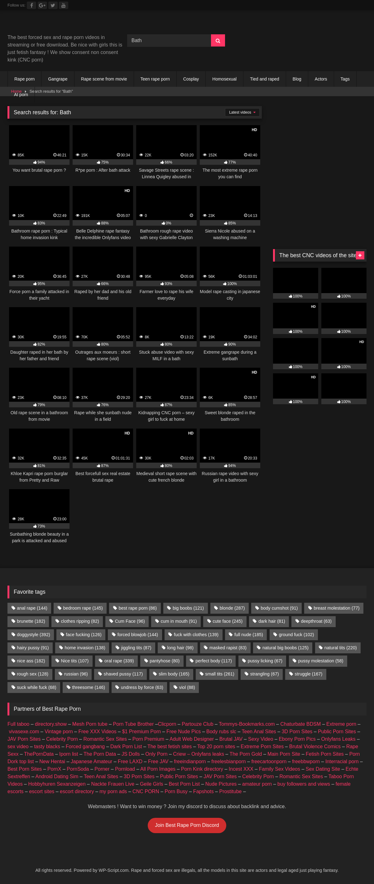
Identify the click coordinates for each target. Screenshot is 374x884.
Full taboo (18, 724)
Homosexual (224, 78)
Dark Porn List (126, 746)
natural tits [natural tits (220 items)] (340, 647)
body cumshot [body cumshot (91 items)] (279, 608)
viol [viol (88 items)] (187, 687)
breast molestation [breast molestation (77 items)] (336, 608)
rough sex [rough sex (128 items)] (32, 673)
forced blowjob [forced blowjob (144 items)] (137, 634)
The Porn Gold (245, 754)
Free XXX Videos (97, 731)
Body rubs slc (221, 731)
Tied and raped (264, 78)
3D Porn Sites (297, 731)
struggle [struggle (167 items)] (309, 673)
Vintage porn (59, 731)
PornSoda (78, 769)
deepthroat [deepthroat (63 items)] (316, 621)
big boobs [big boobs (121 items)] (188, 608)
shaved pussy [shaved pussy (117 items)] (123, 673)
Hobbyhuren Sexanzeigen (56, 784)
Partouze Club (197, 724)
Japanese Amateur (91, 761)
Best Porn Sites (24, 769)
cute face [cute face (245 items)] (227, 621)
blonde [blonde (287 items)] (232, 608)
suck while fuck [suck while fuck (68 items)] (36, 687)
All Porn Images (157, 769)
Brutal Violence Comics (315, 746)
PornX (54, 769)
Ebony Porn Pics (297, 739)
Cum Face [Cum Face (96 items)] (130, 621)
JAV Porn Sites (24, 739)
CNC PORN (145, 791)
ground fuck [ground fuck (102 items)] (296, 634)
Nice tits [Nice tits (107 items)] (75, 660)
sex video (18, 746)
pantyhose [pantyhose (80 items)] (165, 660)
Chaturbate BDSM (300, 724)
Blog (297, 78)
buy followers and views (303, 784)
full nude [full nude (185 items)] (248, 634)
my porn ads (113, 791)
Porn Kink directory (202, 769)
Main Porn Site (283, 754)
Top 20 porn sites (216, 746)
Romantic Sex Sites (105, 739)
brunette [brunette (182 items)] (31, 621)
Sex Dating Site (323, 769)
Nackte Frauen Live (112, 784)
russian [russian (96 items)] (76, 673)
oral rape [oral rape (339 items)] (119, 660)
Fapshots (203, 791)
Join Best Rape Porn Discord (187, 825)
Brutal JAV (230, 739)
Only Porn (156, 754)
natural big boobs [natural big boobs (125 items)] (285, 647)
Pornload (125, 769)
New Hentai (52, 761)
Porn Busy (176, 791)
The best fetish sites (169, 746)
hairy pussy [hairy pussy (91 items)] (33, 647)
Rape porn (24, 78)
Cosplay (191, 78)
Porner (101, 769)
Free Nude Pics (183, 731)
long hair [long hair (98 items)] (180, 647)
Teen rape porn (155, 78)
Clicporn (167, 724)
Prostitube (230, 791)
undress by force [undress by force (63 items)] (142, 687)
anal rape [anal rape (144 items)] (32, 608)
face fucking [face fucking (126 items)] (84, 634)
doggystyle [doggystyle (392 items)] (33, 634)
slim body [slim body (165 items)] (174, 673)
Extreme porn (341, 724)
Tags (345, 78)
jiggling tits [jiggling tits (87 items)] (136, 647)
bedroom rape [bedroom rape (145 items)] (83, 608)
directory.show (51, 724)
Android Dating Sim (57, 776)
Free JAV (158, 761)
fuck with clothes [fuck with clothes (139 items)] (196, 634)
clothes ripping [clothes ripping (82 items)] (80, 621)
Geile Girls (151, 784)
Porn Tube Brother (133, 724)
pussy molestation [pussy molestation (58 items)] (320, 660)
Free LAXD (130, 761)
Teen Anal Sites (259, 731)
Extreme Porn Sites (262, 746)
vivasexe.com (24, 731)
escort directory (77, 791)
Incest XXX (241, 769)
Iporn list (68, 754)
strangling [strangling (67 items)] (264, 673)
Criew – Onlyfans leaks (198, 754)
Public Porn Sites (337, 731)
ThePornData (39, 754)
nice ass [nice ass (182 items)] (31, 660)
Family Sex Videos (279, 769)
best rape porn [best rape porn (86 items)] (138, 608)
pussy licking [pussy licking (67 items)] (265, 660)
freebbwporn (306, 761)
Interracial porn (342, 761)
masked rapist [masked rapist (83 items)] (228, 647)
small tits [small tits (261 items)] (219, 673)
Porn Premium (148, 739)
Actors (321, 78)
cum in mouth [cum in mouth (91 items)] (179, 621)
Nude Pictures (221, 784)
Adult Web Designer (192, 739)
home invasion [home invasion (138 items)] (85, 647)
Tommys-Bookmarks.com (247, 724)
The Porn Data (100, 754)
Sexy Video (260, 739)
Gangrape (57, 78)
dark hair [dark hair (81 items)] (271, 621)
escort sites (41, 791)
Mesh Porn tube (90, 724)
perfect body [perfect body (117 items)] (213, 660)
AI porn (21, 94)
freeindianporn (190, 761)
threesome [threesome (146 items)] (88, 687)
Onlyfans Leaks (338, 739)
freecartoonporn (268, 761)
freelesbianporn (228, 761)
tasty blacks (47, 746)
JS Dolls (131, 754)
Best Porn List (184, 784)
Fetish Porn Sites (325, 754)
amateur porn (257, 784)
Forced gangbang (85, 746)
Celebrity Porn (62, 739)
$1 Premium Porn (141, 731)
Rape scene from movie (104, 78)
